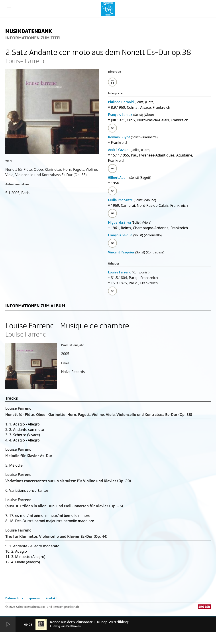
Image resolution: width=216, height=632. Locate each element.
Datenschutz (14, 598)
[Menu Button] (9, 9)
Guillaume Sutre (120, 200)
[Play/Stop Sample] (112, 82)
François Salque (120, 235)
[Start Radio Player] (7, 624)
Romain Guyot (119, 137)
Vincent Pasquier (121, 252)
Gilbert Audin (118, 177)
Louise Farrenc (119, 272)
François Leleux (120, 114)
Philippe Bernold (121, 102)
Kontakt (51, 598)
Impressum (34, 598)
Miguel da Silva (119, 222)
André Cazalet (119, 150)
